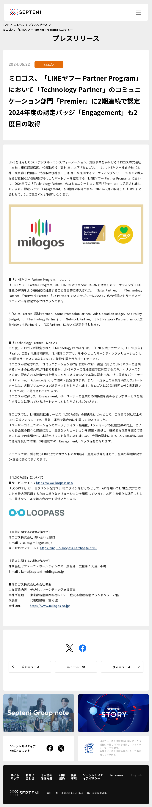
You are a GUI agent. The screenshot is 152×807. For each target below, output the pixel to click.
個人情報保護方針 (46, 776)
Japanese (116, 775)
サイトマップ (14, 776)
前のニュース (30, 667)
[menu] (138, 12)
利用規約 (62, 776)
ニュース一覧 (76, 667)
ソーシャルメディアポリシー (93, 776)
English (136, 775)
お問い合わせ (30, 776)
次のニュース (121, 667)
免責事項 (74, 776)
